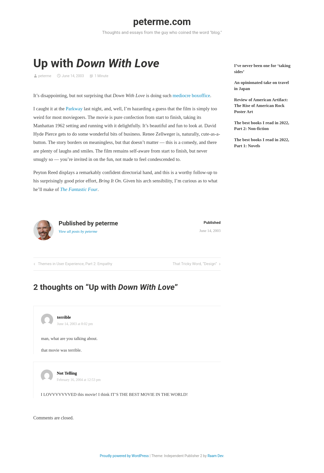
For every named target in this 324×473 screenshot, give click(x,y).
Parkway (74, 108)
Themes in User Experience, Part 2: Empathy (74, 264)
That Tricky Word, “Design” (195, 264)
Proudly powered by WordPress (124, 456)
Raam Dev (215, 456)
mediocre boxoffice (191, 95)
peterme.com (162, 21)
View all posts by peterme (78, 231)
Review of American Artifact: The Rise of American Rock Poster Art (261, 105)
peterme (44, 76)
